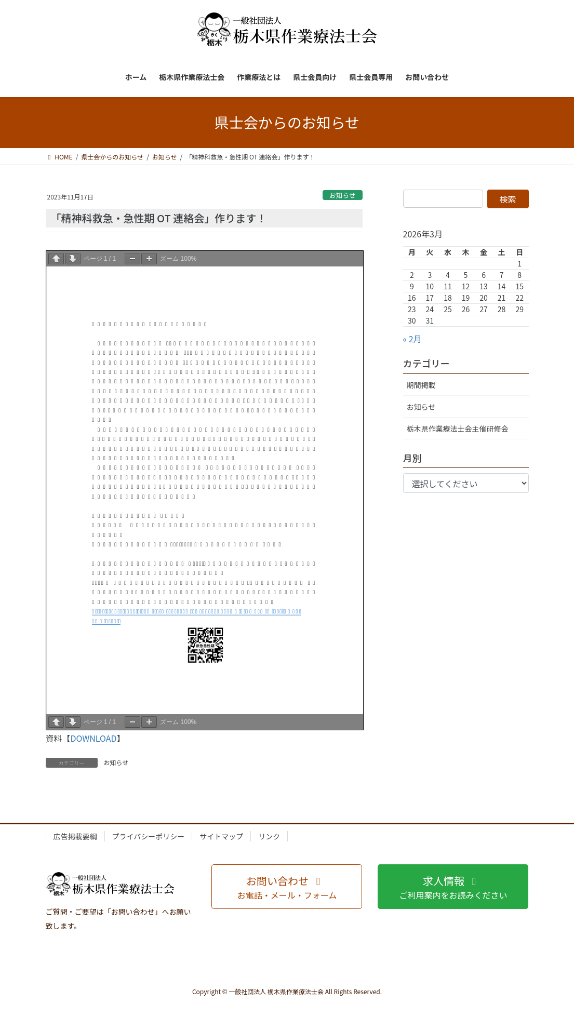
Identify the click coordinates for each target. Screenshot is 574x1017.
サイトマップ (221, 836)
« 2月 (412, 338)
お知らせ (342, 195)
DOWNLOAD (94, 738)
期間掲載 (421, 385)
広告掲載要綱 (75, 836)
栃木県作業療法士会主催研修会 (458, 428)
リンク (269, 836)
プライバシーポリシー (148, 836)
